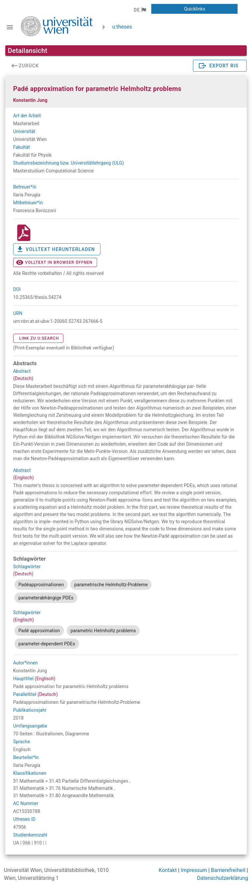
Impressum (194, 870)
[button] (139, 10)
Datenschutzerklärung (222, 878)
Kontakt (168, 870)
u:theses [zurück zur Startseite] (122, 27)
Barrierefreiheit (228, 870)
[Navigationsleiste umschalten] (10, 27)
